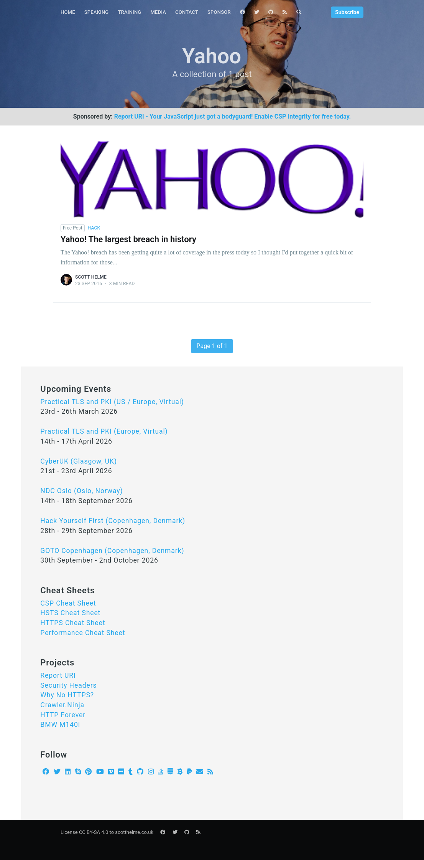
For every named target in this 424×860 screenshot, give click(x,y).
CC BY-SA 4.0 (93, 832)
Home (68, 12)
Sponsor (219, 12)
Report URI (58, 675)
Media (158, 12)
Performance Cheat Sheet (82, 633)
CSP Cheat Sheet (68, 603)
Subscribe (347, 12)
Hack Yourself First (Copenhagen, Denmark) (112, 521)
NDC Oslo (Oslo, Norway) (81, 491)
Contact (186, 12)
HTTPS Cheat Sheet (72, 623)
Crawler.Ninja (62, 705)
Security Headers (68, 685)
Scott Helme (91, 277)
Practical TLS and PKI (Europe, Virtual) (104, 431)
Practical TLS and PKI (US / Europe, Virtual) (112, 402)
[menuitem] (68, 12)
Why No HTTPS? (67, 695)
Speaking (96, 12)
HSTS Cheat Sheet (70, 613)
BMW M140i (60, 724)
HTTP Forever (62, 715)
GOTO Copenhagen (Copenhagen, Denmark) (112, 551)
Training (129, 12)
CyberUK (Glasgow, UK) (78, 461)
